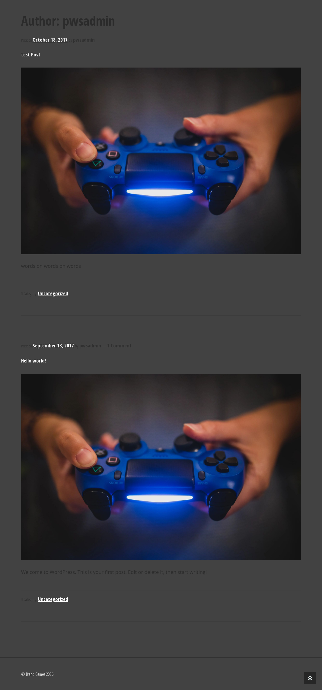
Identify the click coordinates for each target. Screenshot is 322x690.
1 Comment (119, 345)
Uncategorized (53, 293)
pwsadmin (84, 39)
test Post (30, 54)
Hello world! (33, 360)
